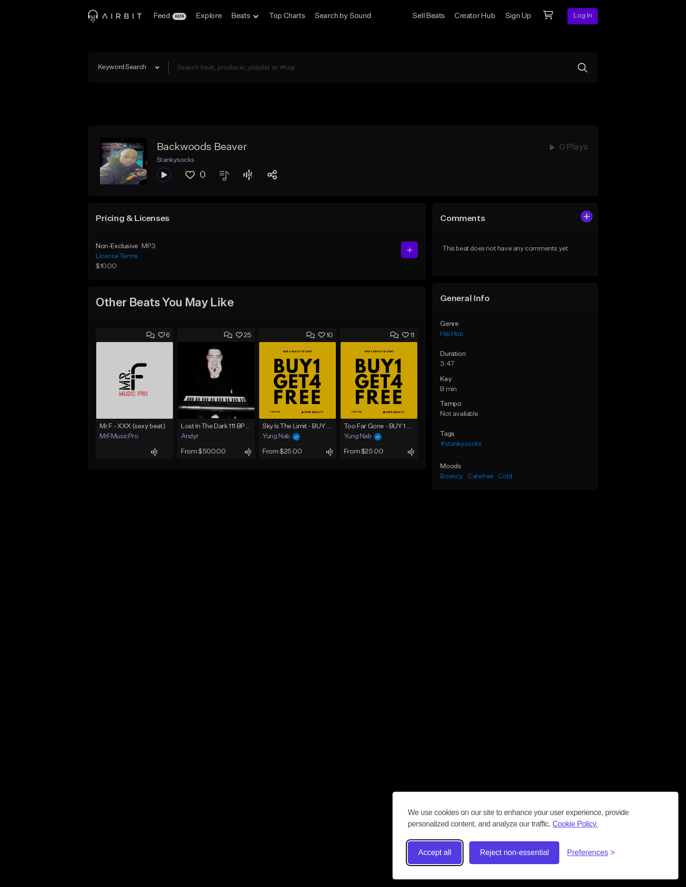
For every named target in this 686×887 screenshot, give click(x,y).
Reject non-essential (514, 852)
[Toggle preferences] (591, 852)
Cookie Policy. (575, 824)
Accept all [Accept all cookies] (434, 852)
